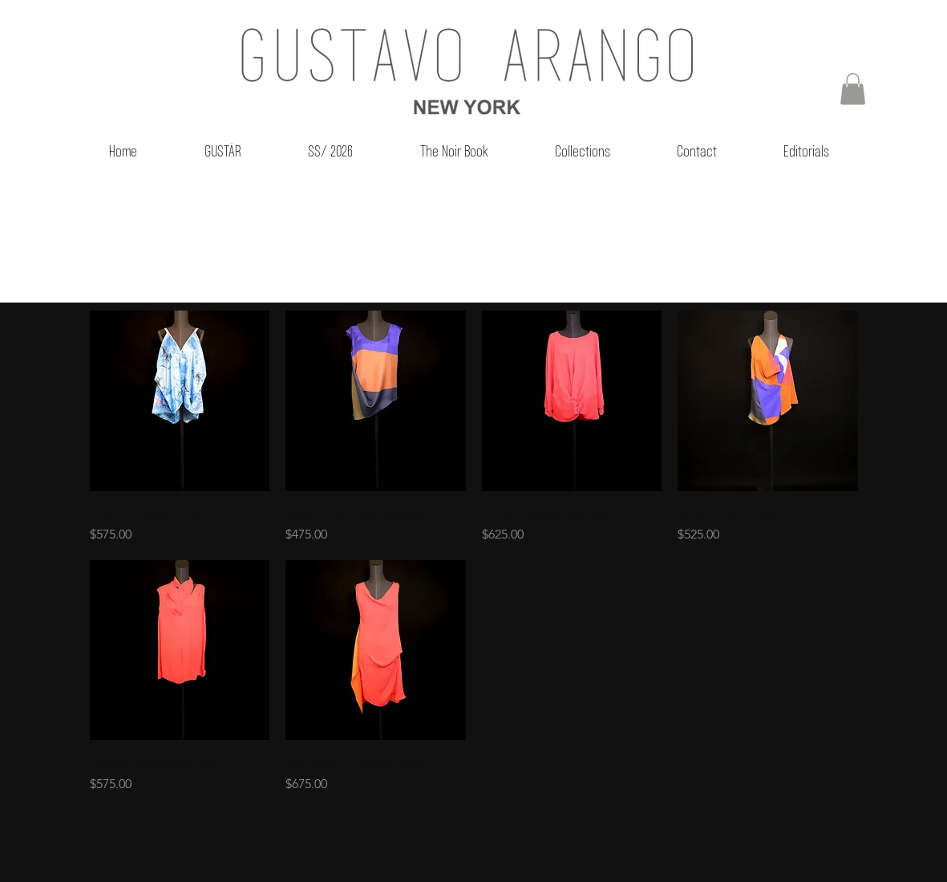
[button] (853, 88)
